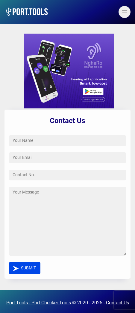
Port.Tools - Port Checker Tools (38, 303)
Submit (28, 268)
